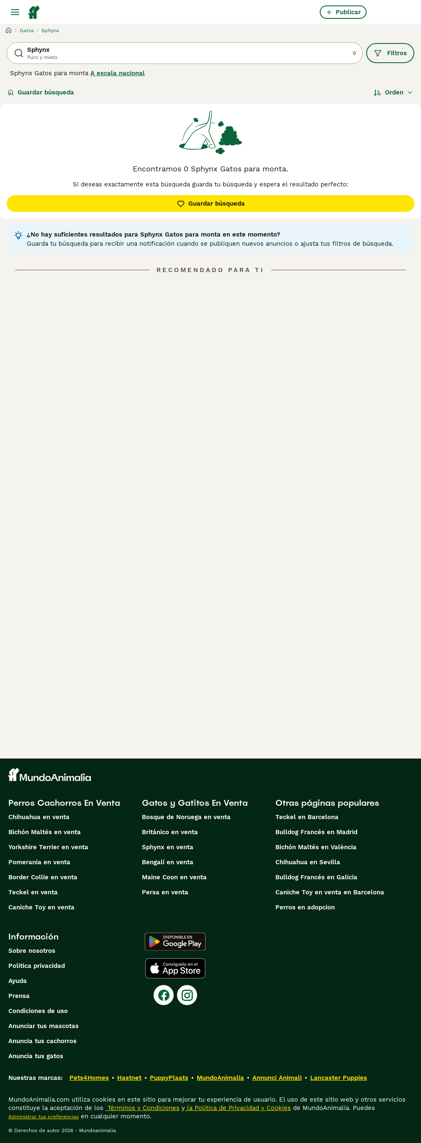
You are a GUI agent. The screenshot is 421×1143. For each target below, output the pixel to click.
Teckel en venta (33, 892)
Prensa (19, 996)
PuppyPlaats (169, 1078)
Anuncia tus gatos (35, 1056)
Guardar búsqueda (41, 92)
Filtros (390, 53)
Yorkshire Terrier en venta (48, 847)
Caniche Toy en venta (41, 907)
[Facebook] (164, 995)
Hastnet (129, 1078)
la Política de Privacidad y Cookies (238, 1108)
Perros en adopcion (305, 907)
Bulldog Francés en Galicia (316, 877)
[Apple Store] (175, 968)
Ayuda (17, 981)
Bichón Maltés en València (316, 847)
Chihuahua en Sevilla (307, 862)
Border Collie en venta (42, 877)
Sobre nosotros (31, 951)
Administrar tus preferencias (43, 1117)
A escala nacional (117, 73)
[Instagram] (187, 995)
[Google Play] (175, 942)
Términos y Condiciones (142, 1108)
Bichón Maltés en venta (44, 832)
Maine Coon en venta (174, 877)
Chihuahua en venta (38, 817)
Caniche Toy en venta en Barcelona (329, 892)
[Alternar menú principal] (15, 12)
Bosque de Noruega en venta (186, 817)
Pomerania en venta (39, 862)
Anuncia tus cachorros (42, 1041)
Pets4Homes (89, 1078)
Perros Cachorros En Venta (64, 803)
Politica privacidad (36, 966)
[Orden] (393, 92)
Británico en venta (170, 832)
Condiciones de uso (38, 1011)
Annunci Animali (277, 1078)
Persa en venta (165, 892)
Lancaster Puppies (338, 1078)
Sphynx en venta (167, 847)
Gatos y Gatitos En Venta (195, 803)
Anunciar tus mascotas (43, 1026)
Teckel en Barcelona (307, 817)
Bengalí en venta (167, 862)
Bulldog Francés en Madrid (316, 832)
